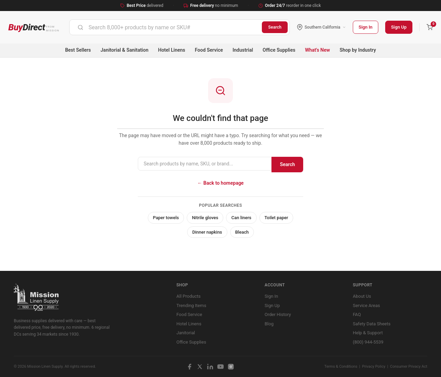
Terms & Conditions (340, 366)
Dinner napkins (207, 232)
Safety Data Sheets (371, 323)
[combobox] (166, 27)
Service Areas (366, 305)
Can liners (241, 217)
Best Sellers (78, 50)
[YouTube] (220, 366)
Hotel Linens (171, 50)
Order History (278, 314)
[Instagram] (230, 366)
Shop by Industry (358, 50)
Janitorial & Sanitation (124, 50)
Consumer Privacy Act (408, 366)
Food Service (209, 50)
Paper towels (166, 217)
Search (274, 27)
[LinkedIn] (210, 366)
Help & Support (368, 332)
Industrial (243, 50)
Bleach (242, 232)
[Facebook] (189, 366)
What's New (317, 50)
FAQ (357, 314)
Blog (269, 323)
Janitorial (185, 332)
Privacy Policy (374, 366)
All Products (188, 296)
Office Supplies (279, 50)
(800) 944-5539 (368, 342)
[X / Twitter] (199, 366)
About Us (362, 296)
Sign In (365, 27)
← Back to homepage (220, 183)
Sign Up (399, 27)
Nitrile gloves (205, 217)
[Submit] (80, 27)
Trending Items (191, 305)
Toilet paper (276, 217)
